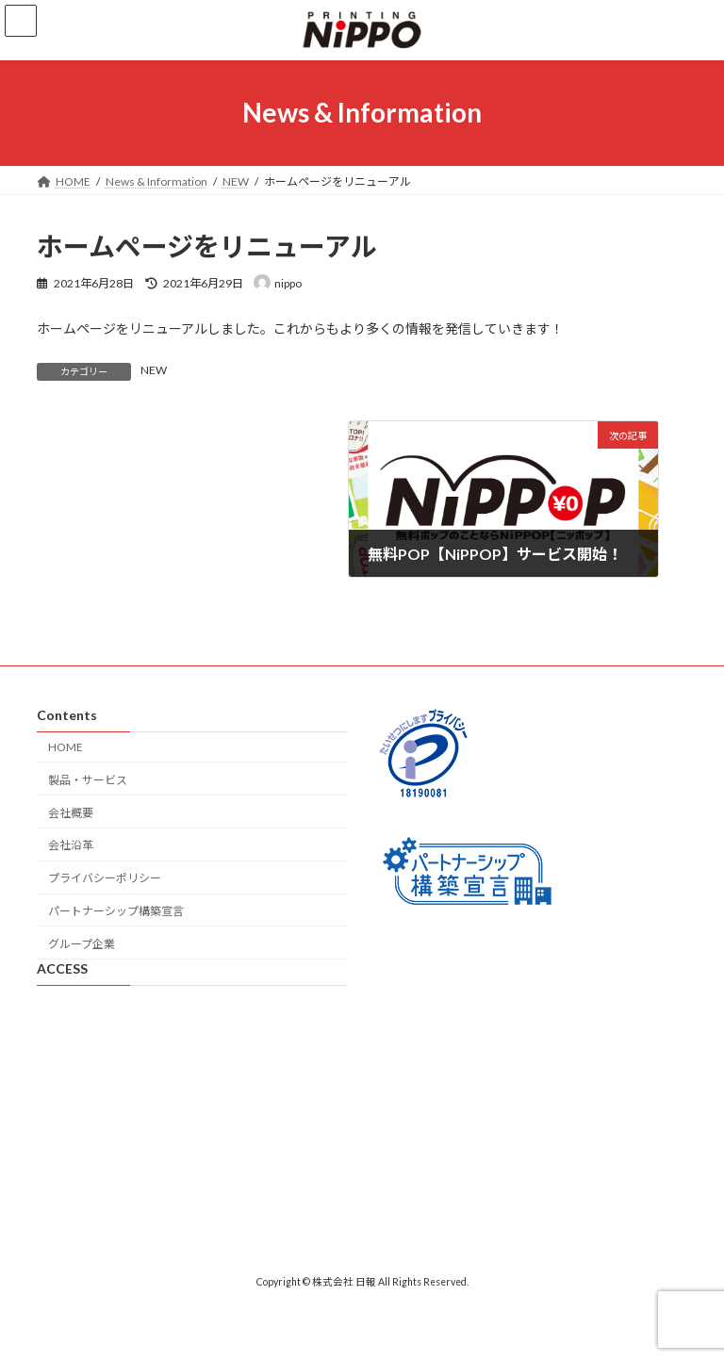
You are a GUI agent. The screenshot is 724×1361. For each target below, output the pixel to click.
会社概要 (70, 813)
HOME (65, 747)
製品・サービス (87, 780)
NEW (153, 370)
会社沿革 (70, 845)
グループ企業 (81, 944)
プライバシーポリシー (104, 878)
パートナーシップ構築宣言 (116, 911)
